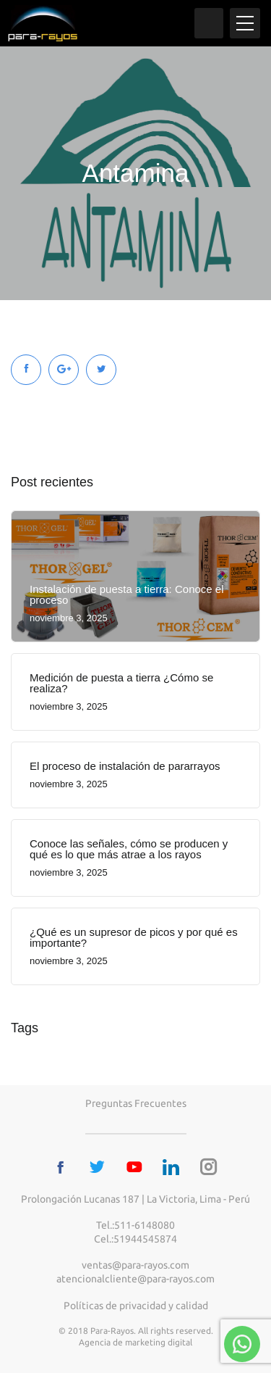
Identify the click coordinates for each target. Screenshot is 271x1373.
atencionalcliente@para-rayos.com (135, 1279)
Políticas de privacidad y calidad (136, 1305)
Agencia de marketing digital (135, 1342)
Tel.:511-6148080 (135, 1225)
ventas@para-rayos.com (135, 1265)
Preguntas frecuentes (135, 1103)
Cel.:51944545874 (135, 1239)
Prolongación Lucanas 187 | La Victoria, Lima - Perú (135, 1199)
